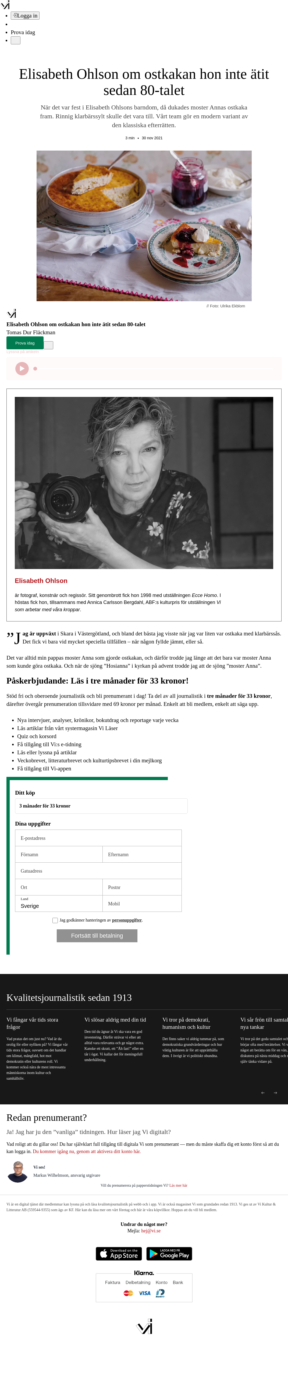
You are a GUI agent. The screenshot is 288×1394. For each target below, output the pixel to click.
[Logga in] (25, 16)
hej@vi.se (151, 1230)
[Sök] (14, 24)
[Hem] (11, 316)
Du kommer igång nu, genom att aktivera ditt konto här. (87, 1151)
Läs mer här (177, 1185)
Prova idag (23, 32)
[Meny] (15, 40)
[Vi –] (4, 7)
